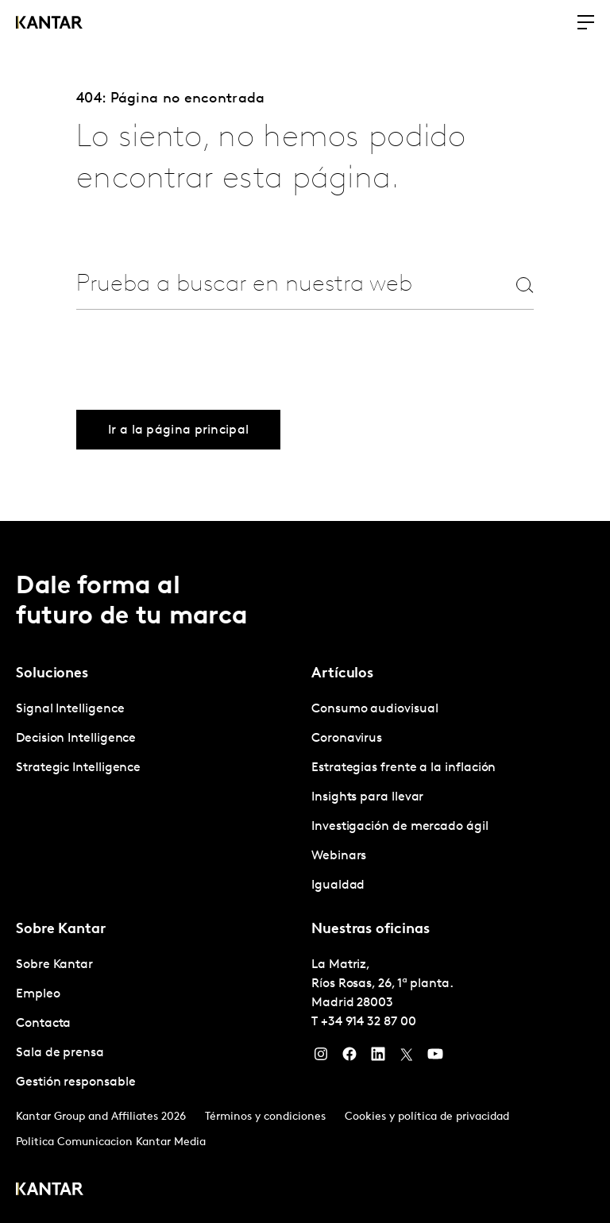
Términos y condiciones (265, 1117)
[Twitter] (406, 1057)
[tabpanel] (157, 739)
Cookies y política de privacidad (427, 1117)
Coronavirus (346, 738)
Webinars (338, 856)
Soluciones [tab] (52, 673)
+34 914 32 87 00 (368, 1022)
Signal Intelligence (70, 709)
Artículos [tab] (342, 673)
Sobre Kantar (54, 965)
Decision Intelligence (76, 738)
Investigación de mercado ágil (399, 826)
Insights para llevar (367, 797)
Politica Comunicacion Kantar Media (111, 1142)
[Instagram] (320, 1057)
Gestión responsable (75, 1082)
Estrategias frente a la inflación (403, 768)
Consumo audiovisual (374, 709)
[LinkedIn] (378, 1057)
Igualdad (338, 885)
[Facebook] (349, 1057)
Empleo (38, 994)
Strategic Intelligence (78, 768)
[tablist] (305, 872)
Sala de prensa (60, 1053)
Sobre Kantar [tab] (61, 929)
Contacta (43, 1023)
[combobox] (276, 285)
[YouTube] (435, 1057)
